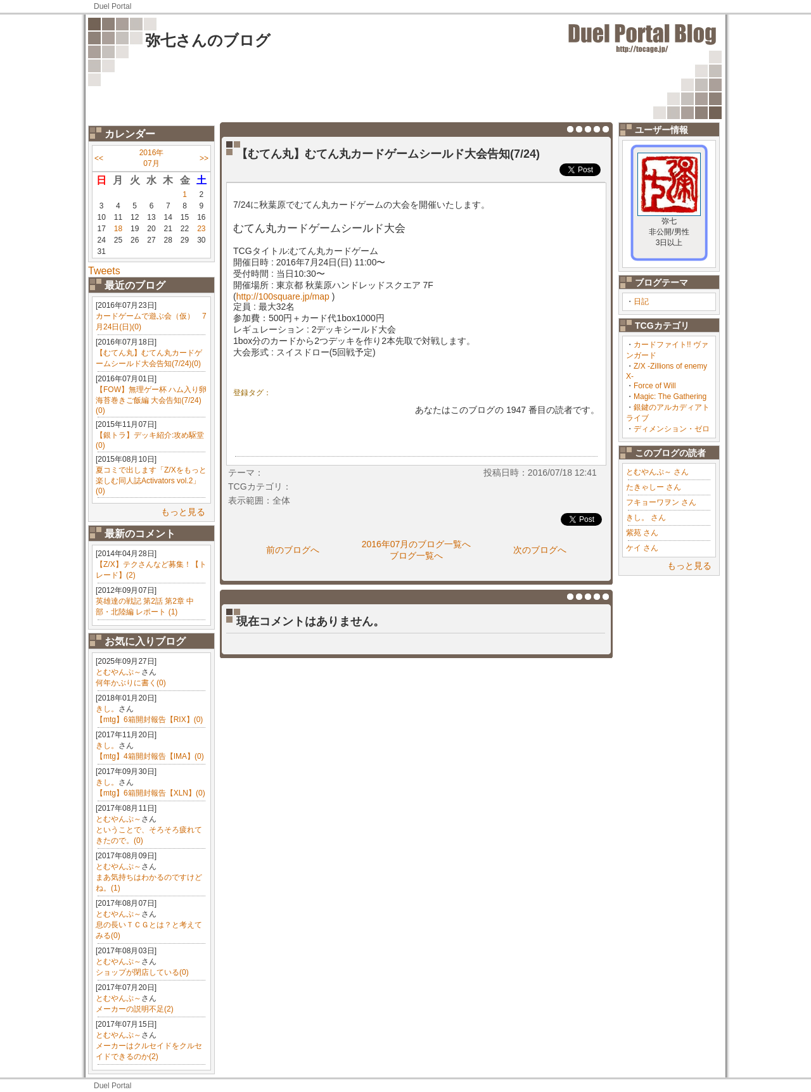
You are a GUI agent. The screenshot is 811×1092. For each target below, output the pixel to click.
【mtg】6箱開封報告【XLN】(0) (150, 793)
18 (118, 228)
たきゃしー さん (653, 487)
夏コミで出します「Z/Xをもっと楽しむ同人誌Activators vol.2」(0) (151, 480)
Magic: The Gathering (670, 396)
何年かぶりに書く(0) (131, 682)
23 (201, 228)
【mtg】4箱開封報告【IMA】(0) (150, 756)
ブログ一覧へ (416, 555)
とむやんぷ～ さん (657, 471)
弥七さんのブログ (208, 40)
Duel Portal (112, 6)
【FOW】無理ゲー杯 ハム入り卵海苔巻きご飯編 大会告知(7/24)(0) (151, 400)
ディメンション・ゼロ (672, 428)
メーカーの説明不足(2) (135, 1009)
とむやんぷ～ (118, 672)
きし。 (107, 708)
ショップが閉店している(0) (142, 972)
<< (98, 158)
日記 (641, 301)
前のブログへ (292, 550)
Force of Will (655, 385)
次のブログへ (539, 550)
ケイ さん (642, 547)
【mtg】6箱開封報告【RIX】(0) (149, 719)
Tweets (104, 270)
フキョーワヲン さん (661, 502)
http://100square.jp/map (282, 296)
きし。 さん (646, 517)
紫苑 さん (642, 532)
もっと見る (183, 512)
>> (204, 158)
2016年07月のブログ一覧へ (416, 544)
